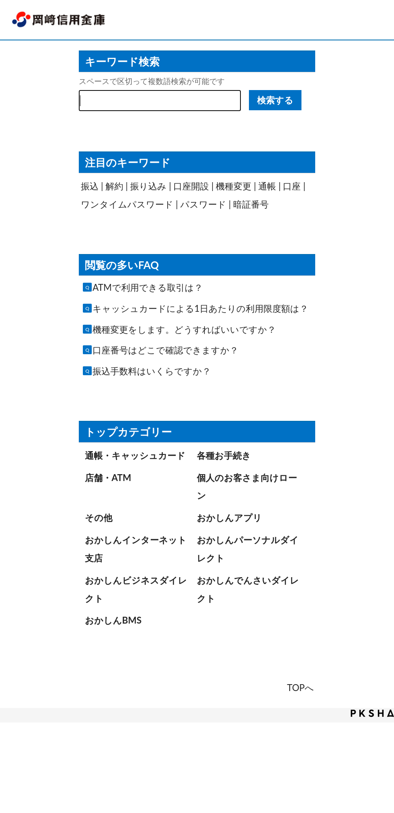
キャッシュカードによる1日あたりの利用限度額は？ (200, 308)
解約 (114, 186)
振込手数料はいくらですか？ (152, 371)
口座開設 (191, 186)
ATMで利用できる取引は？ (148, 287)
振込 (90, 186)
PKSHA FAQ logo (372, 713)
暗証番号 (251, 204)
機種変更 (233, 186)
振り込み (148, 186)
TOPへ (300, 687)
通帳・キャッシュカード (135, 455)
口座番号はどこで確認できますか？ (165, 350)
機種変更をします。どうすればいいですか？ (184, 329)
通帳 (267, 186)
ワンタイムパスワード (127, 204)
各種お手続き (224, 455)
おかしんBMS (113, 620)
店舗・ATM (108, 477)
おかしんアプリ (229, 517)
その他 (98, 517)
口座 (292, 186)
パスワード (203, 204)
